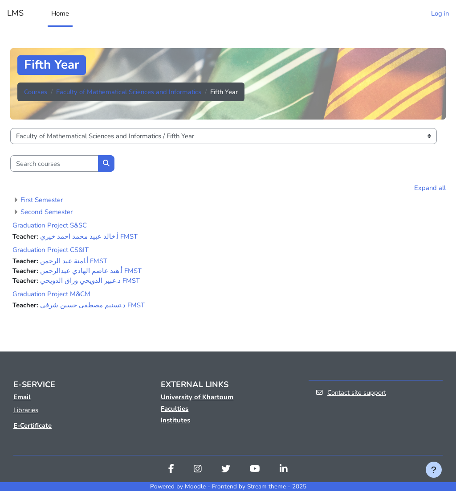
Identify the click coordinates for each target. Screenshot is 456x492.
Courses (35, 91)
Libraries (25, 410)
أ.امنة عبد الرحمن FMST (73, 261)
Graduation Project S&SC (49, 225)
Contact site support (351, 393)
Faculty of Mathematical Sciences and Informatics (128, 91)
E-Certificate (32, 426)
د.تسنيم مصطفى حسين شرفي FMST (92, 306)
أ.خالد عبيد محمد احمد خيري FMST (89, 236)
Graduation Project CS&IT (50, 250)
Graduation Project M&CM (51, 294)
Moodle (195, 487)
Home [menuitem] (60, 13)
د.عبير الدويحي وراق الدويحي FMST (90, 281)
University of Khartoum (197, 397)
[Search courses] (54, 163)
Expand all (430, 187)
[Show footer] (434, 470)
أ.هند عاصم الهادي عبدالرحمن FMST (91, 271)
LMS (15, 13)
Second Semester (46, 211)
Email (22, 397)
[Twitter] (225, 470)
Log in (440, 13)
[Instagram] (198, 470)
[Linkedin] (284, 470)
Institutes (175, 421)
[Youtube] (255, 470)
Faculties (174, 409)
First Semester (41, 199)
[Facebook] (171, 470)
